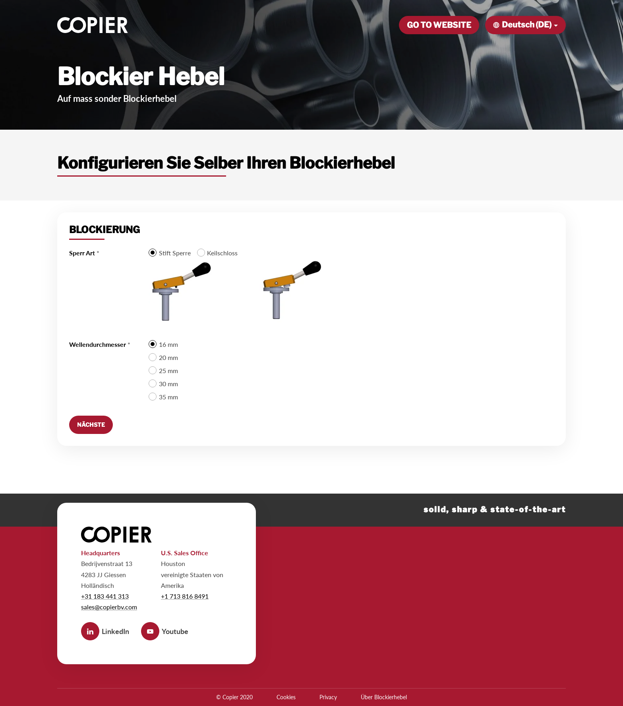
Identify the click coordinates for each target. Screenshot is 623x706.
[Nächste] (91, 425)
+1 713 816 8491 (185, 596)
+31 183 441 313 (105, 596)
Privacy (328, 697)
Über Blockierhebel (384, 697)
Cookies (286, 697)
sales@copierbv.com (109, 607)
